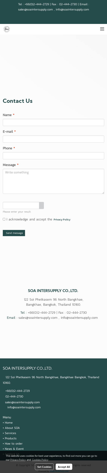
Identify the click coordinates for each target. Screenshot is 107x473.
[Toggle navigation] (102, 29)
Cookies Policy (40, 459)
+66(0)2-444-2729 (37, 4)
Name (8, 114)
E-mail (9, 131)
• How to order (13, 443)
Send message (14, 233)
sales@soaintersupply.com (35, 9)
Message (10, 164)
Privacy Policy (62, 220)
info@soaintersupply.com (72, 9)
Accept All (64, 466)
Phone (9, 148)
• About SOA (11, 428)
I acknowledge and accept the (36, 219)
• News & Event (13, 448)
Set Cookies (44, 466)
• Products (9, 438)
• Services (9, 433)
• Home (8, 422)
